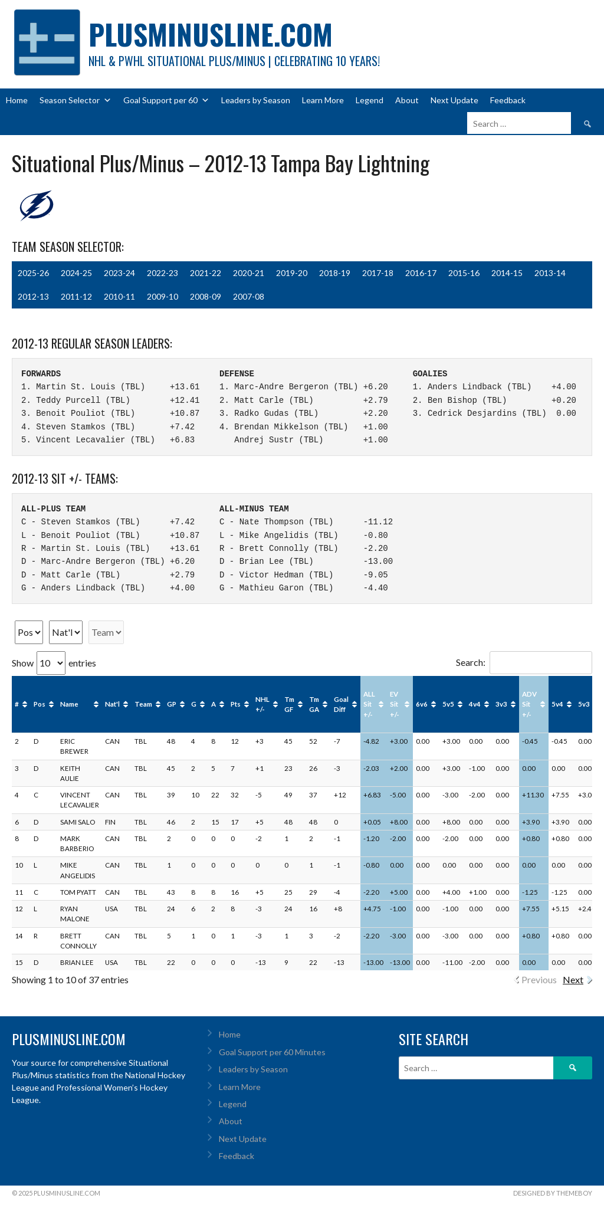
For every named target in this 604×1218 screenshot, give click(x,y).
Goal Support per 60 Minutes (272, 1052)
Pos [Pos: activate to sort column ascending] (39, 704)
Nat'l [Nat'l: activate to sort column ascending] (112, 704)
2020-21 (248, 273)
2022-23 (162, 273)
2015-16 (464, 273)
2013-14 (550, 273)
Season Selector (75, 100)
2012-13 (33, 296)
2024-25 (76, 273)
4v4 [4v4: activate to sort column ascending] (475, 704)
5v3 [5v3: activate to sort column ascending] (584, 704)
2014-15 (507, 273)
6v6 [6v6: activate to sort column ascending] (422, 704)
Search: (524, 662)
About (407, 100)
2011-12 (76, 296)
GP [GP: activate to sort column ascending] (171, 704)
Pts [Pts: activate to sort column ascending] (236, 704)
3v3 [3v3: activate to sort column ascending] (501, 704)
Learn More (323, 100)
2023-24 (119, 273)
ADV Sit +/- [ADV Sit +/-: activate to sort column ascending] (529, 704)
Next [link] (573, 979)
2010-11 (119, 296)
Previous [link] (539, 979)
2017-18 (377, 273)
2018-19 (334, 273)
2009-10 (162, 296)
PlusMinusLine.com (210, 34)
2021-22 (205, 273)
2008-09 (205, 296)
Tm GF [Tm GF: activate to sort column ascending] (289, 704)
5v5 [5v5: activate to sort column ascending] (448, 704)
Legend (369, 100)
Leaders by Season (255, 100)
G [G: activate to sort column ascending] (193, 704)
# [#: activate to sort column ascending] (17, 704)
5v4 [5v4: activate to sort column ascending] (557, 704)
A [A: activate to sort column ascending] (213, 704)
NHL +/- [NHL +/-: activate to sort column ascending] (262, 704)
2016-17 (420, 273)
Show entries (54, 662)
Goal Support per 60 (166, 100)
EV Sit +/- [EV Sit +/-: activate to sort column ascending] (394, 704)
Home (17, 100)
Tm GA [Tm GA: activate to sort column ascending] (314, 704)
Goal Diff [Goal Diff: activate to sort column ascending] (341, 704)
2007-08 (248, 296)
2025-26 (33, 273)
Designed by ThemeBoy (552, 1193)
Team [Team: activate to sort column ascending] (143, 704)
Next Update (454, 100)
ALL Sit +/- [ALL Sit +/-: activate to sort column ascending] (369, 704)
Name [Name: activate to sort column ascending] (69, 704)
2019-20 (291, 273)
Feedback (508, 100)
